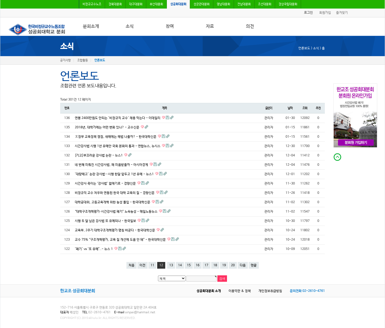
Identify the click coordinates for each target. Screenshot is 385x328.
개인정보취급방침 (270, 291)
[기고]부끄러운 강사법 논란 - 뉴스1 (99, 155)
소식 (130, 26)
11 (152, 265)
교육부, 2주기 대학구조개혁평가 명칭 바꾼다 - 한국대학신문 (115, 230)
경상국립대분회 (288, 4)
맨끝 (254, 265)
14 (180, 265)
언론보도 (99, 60)
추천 (318, 108)
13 (171, 265)
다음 (243, 265)
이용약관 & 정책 (240, 291)
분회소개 (91, 26)
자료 (210, 26)
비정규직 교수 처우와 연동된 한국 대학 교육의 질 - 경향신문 (115, 193)
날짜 (290, 108)
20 (233, 265)
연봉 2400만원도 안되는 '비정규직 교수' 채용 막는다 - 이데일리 (118, 118)
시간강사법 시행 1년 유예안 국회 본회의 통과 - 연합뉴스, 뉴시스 (118, 146)
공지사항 (65, 60)
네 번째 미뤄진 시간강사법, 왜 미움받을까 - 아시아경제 (112, 165)
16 (197, 265)
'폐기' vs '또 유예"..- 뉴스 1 (94, 249)
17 (206, 265)
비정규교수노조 (92, 4)
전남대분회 (244, 4)
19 (224, 265)
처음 (131, 265)
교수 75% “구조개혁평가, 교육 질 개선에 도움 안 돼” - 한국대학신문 (121, 240)
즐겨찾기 (342, 13)
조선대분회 (264, 4)
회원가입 (325, 13)
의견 (250, 26)
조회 (304, 108)
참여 (170, 26)
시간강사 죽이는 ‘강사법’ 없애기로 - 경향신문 (106, 184)
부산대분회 (156, 4)
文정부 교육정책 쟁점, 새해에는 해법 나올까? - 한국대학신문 (116, 137)
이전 (142, 265)
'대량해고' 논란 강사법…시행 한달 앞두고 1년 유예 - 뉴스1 (115, 174)
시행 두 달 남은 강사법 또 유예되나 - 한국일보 (106, 221)
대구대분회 (136, 4)
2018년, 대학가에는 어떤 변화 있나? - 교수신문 (107, 127)
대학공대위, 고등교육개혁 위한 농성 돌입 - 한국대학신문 (113, 202)
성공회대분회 (178, 4)
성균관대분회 (202, 4)
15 (189, 265)
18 (215, 265)
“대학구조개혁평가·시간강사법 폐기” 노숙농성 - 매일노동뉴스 (116, 212)
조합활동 (82, 60)
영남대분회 (223, 4)
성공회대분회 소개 (209, 291)
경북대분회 (115, 4)
